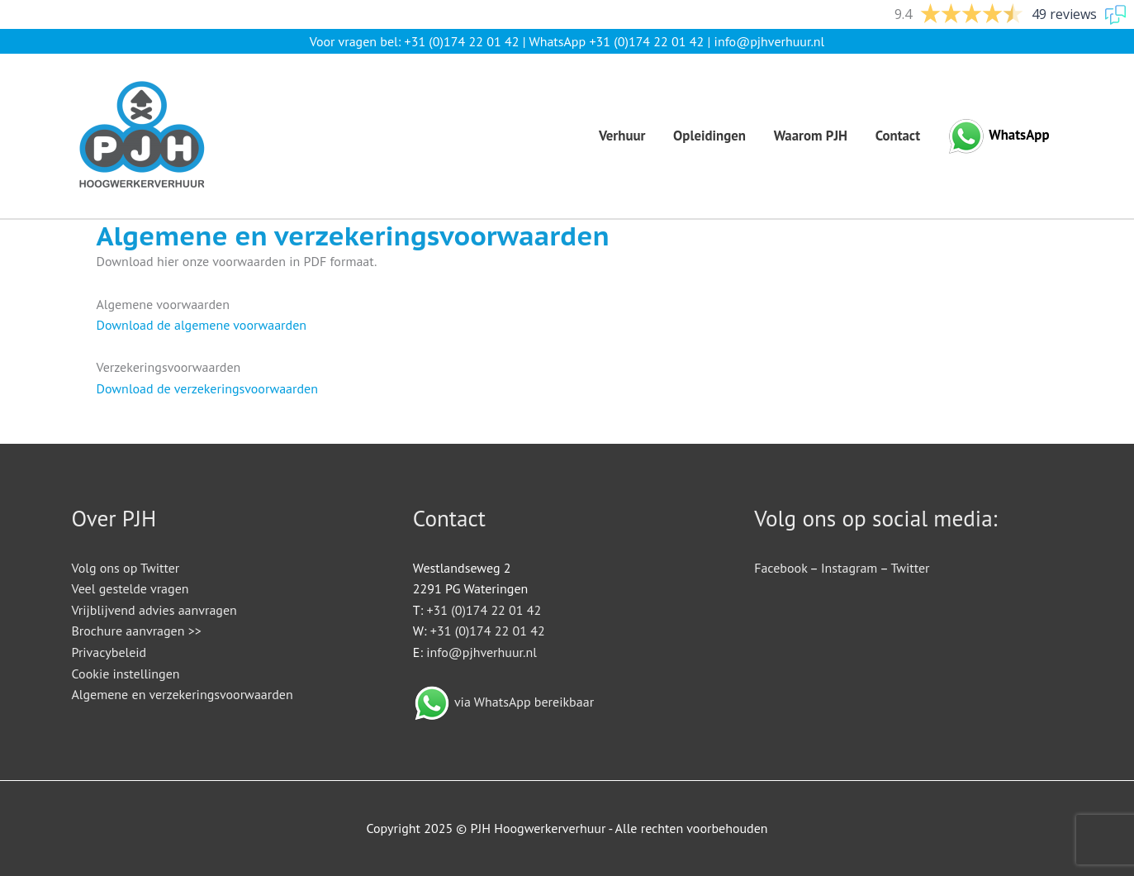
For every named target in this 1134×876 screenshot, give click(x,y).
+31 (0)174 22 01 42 (462, 41)
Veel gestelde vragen (130, 588)
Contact (897, 136)
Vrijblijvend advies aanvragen (154, 610)
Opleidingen (709, 136)
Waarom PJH (810, 136)
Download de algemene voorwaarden (202, 325)
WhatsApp (1019, 135)
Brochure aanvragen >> (137, 630)
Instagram (849, 567)
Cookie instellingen (126, 673)
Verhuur (622, 136)
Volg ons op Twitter (126, 567)
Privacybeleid (109, 652)
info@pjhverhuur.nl (769, 41)
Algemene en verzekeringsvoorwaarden (182, 694)
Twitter (909, 567)
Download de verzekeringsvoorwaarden (207, 388)
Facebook (780, 567)
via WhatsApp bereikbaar (524, 701)
